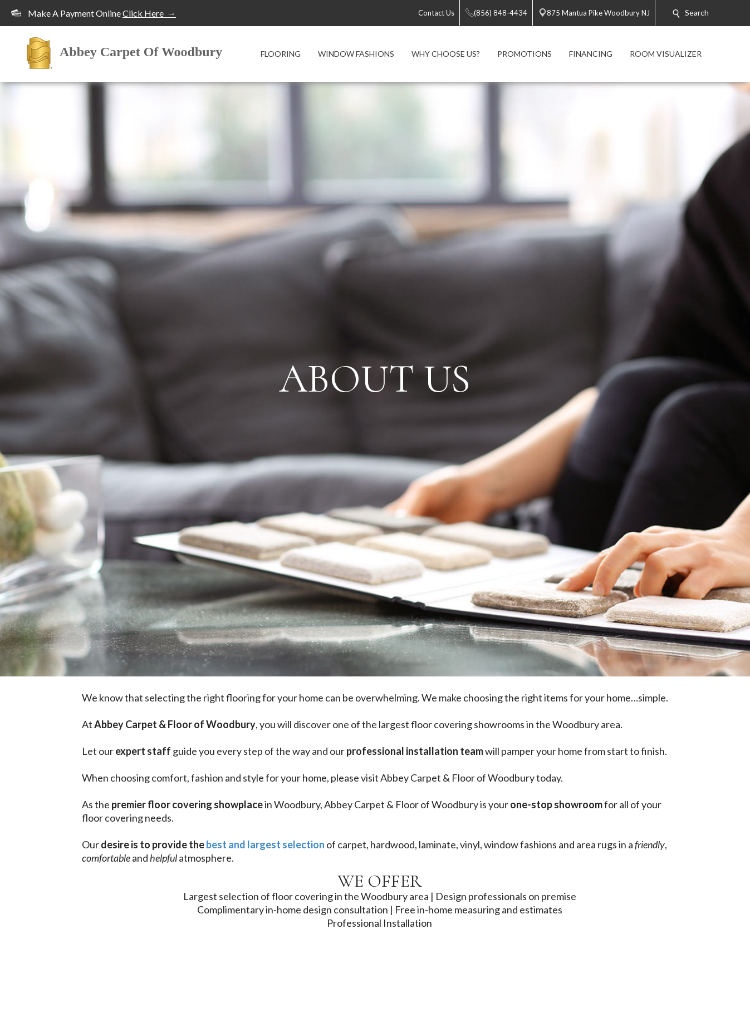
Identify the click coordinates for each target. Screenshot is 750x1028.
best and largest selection (265, 844)
